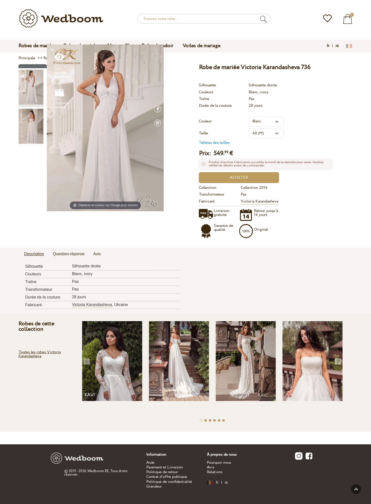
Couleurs (206, 92)
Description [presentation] (34, 254)
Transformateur (211, 194)
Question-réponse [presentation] (68, 254)
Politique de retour (162, 472)
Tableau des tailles (214, 143)
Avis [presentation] (97, 254)
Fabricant (207, 201)
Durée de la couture (215, 105)
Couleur (205, 121)
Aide (150, 462)
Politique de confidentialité (169, 482)
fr (328, 46)
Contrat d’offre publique (166, 477)
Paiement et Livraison (164, 467)
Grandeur (154, 486)
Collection (207, 187)
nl (337, 46)
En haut (356, 489)
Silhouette (207, 85)
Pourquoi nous (219, 462)
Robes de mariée (36, 46)
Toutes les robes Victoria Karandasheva (39, 354)
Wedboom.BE (98, 471)
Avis (210, 467)
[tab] (34, 254)
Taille (203, 133)
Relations (215, 472)
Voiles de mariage (201, 46)
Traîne (204, 99)
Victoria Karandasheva (259, 201)
